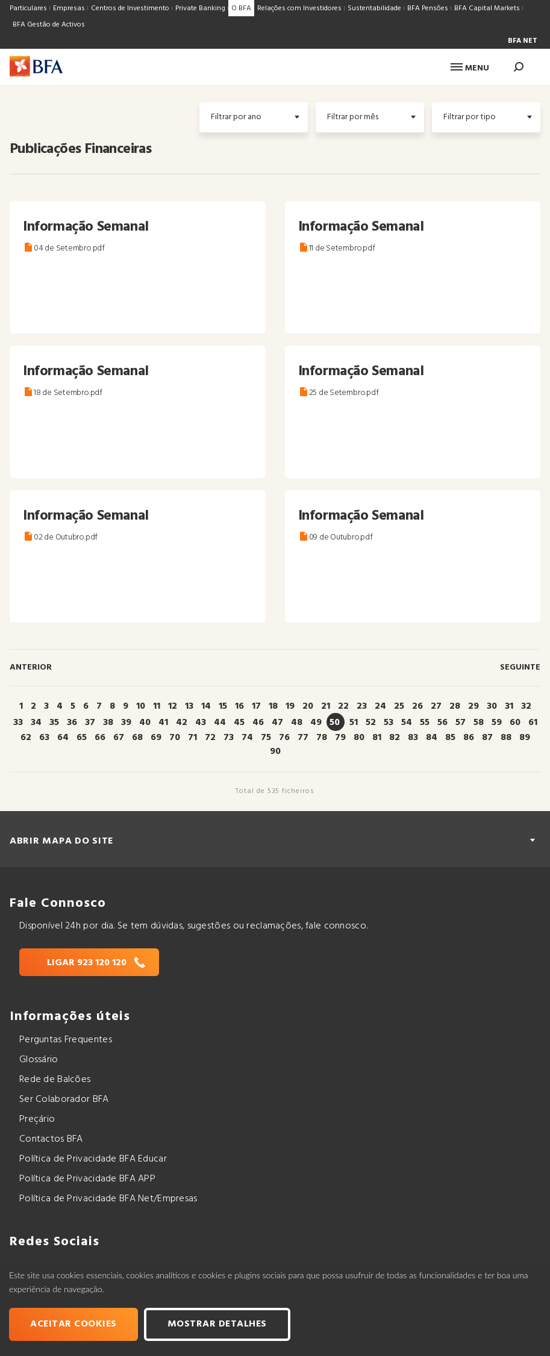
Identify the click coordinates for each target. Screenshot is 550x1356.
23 (362, 706)
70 (174, 737)
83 (413, 737)
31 (509, 706)
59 (497, 722)
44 (220, 722)
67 (118, 737)
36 (72, 722)
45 (239, 722)
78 (321, 737)
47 (277, 722)
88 (506, 737)
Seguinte (520, 667)
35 (54, 722)
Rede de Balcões (54, 1079)
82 (394, 737)
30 (492, 706)
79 (340, 737)
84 (431, 737)
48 (296, 722)
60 (515, 722)
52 (371, 722)
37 (90, 722)
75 (266, 737)
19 (290, 706)
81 (376, 737)
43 (200, 722)
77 (303, 737)
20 (307, 706)
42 (181, 722)
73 (228, 737)
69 (156, 737)
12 (172, 706)
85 (450, 737)
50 (335, 722)
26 (417, 706)
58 (478, 722)
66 (100, 737)
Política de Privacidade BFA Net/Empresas (108, 1199)
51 (353, 722)
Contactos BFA (51, 1139)
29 (473, 706)
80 (359, 737)
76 (284, 737)
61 (532, 722)
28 (454, 706)
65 (82, 737)
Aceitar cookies (73, 1324)
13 (189, 706)
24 (380, 706)
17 (256, 706)
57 (460, 722)
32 (526, 706)
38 (108, 722)
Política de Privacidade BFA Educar (93, 1159)
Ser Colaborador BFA (64, 1099)
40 (145, 722)
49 (316, 722)
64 (63, 737)
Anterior (31, 667)
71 (192, 737)
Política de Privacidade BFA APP (87, 1179)
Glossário (38, 1060)
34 (36, 722)
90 (275, 751)
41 (163, 722)
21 (325, 706)
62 (25, 737)
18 (273, 706)
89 (524, 737)
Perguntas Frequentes (65, 1040)
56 (442, 722)
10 (140, 706)
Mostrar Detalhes (217, 1324)
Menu (470, 68)
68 (137, 737)
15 (223, 706)
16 (239, 706)
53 (388, 722)
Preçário (37, 1119)
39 (126, 722)
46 (258, 722)
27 (436, 706)
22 (343, 706)
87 (487, 737)
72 (210, 737)
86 (468, 737)
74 (247, 737)
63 (44, 737)
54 (406, 722)
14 (206, 706)
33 (18, 722)
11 (156, 706)
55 (425, 722)
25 (399, 706)
